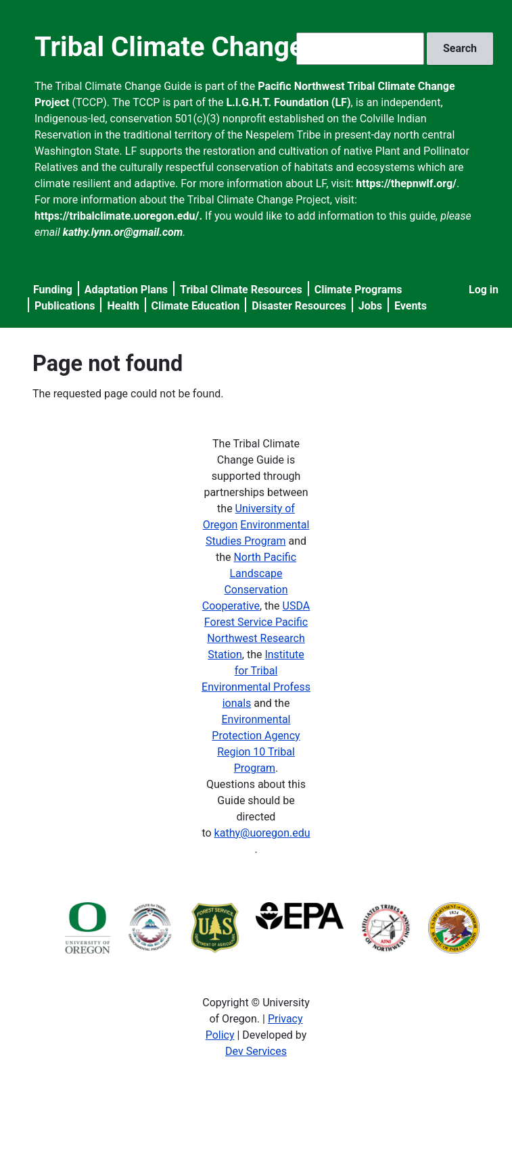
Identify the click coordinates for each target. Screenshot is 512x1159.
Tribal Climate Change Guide (207, 47)
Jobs (370, 305)
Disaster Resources (299, 305)
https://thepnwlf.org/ (406, 183)
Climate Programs (358, 289)
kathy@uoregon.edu (262, 833)
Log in (483, 289)
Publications (64, 305)
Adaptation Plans (126, 289)
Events (410, 305)
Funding (52, 289)
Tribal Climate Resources (241, 289)
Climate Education (196, 305)
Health (123, 305)
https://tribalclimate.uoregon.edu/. (118, 215)
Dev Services (256, 1051)
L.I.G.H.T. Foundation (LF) (288, 102)
